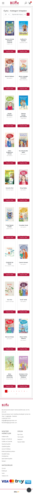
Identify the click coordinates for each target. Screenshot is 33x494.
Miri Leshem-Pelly (9, 265)
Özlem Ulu (9, 44)
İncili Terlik (23, 299)
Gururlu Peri (9, 188)
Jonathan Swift (23, 42)
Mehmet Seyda (9, 189)
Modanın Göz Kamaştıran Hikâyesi (23, 375)
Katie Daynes (23, 378)
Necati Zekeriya (23, 79)
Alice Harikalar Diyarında (10, 375)
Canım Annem (23, 262)
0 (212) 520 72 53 (6, 418)
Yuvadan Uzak (23, 225)
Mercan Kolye (9, 337)
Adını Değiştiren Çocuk (9, 152)
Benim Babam (9, 76)
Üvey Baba (23, 188)
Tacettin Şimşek (10, 301)
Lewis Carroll (9, 378)
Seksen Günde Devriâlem (23, 115)
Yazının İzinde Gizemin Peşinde (9, 41)
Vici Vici (9, 299)
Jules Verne (23, 118)
